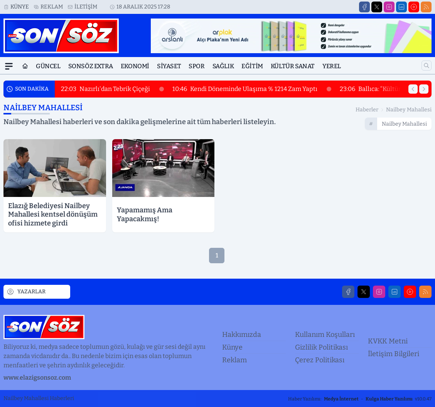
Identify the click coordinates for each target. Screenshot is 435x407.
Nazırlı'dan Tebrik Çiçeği (112, 89)
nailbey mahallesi (409, 109)
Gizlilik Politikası (321, 347)
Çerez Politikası (319, 360)
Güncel (48, 66)
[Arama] (427, 66)
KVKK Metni (388, 341)
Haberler (367, 109)
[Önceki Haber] (413, 89)
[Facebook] (364, 7)
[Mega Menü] (8, 66)
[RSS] (426, 7)
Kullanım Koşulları (325, 334)
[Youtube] (413, 7)
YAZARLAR (26, 292)
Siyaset (169, 66)
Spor (196, 66)
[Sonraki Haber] (423, 89)
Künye (19, 6)
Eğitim (252, 66)
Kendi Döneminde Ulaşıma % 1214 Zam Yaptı (251, 89)
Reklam (51, 6)
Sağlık (223, 66)
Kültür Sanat (293, 66)
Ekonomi (135, 66)
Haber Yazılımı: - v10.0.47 (360, 399)
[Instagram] (389, 7)
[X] (376, 7)
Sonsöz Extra (90, 66)
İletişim (85, 6)
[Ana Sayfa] (25, 66)
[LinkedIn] (401, 7)
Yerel (331, 66)
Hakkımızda (241, 334)
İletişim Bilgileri (393, 354)
